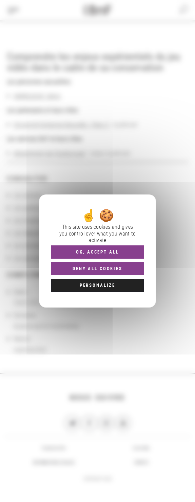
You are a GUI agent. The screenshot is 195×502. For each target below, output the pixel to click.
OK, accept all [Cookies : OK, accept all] (97, 252)
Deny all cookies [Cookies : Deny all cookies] (97, 268)
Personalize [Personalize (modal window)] (97, 285)
